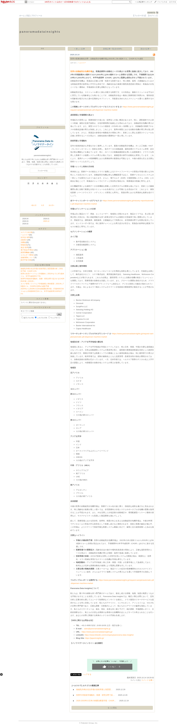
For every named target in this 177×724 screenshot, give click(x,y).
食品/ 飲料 (24, 247)
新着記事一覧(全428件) (112, 49)
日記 (28, 16)
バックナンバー (42, 215)
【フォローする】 (139, 16)
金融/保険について (27, 257)
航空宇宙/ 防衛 (26, 260)
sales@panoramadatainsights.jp (97, 629)
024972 (151, 13)
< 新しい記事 (79, 49)
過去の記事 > (145, 49)
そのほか (31, 2)
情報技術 (24, 245)
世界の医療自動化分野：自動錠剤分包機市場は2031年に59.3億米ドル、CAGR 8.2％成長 (106, 59)
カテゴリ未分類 (26, 232)
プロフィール (36, 16)
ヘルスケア (25, 235)
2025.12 (46, 221)
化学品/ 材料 (25, 237)
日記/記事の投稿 (42, 265)
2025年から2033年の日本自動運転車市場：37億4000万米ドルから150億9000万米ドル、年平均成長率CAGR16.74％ (42, 291)
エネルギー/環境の (27, 255)
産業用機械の (26, 252)
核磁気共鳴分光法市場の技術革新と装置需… (94, 689)
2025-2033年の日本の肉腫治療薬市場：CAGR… (96, 701)
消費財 (23, 242)
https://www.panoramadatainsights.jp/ (97, 632)
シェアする (86, 674)
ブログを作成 (162, 2)
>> (143, 2)
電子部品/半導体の (27, 250)
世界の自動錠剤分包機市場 (81, 71)
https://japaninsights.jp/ (94, 638)
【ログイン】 (152, 16)
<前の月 (33, 205)
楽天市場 (172, 2)
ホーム (22, 16)
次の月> (51, 205)
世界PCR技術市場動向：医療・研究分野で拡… (95, 695)
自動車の (24, 240)
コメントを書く (147, 680)
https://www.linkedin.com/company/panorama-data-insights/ (109, 635)
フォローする (43, 171)
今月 (42, 205)
